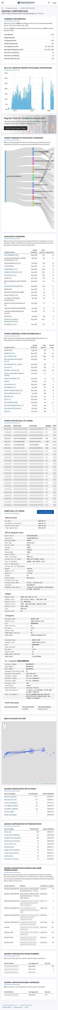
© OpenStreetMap (44, 783)
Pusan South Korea (10, 844)
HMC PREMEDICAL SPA (41, 151)
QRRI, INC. (7, 411)
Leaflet (37, 783)
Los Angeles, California (11, 806)
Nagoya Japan (8, 856)
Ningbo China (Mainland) (12, 850)
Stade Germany (9, 847)
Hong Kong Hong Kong (11, 853)
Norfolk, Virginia (9, 812)
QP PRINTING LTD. (10, 384)
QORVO (6, 381)
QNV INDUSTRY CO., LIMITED (13, 364)
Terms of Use (18, 1007)
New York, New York (10, 800)
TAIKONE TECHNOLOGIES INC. (13, 286)
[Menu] (3, 3)
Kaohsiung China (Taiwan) (12, 841)
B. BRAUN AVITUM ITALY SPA (43, 191)
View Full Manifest (45, 512)
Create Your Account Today (15, 128)
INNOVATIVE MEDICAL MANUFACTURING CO (11, 320)
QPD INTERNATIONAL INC (12, 393)
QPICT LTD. (7, 399)
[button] (4, 724)
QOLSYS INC (8, 367)
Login (54, 3)
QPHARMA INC (9, 396)
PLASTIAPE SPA (39, 177)
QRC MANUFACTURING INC (12, 408)
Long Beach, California (11, 809)
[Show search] (49, 3)
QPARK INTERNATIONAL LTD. (13, 390)
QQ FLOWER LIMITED (11, 402)
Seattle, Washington (10, 815)
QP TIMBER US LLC (10, 387)
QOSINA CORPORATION (13, 176)
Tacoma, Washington (10, 803)
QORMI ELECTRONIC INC (12, 378)
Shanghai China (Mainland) (12, 838)
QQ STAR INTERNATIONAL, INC (13, 405)
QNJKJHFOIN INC (9, 353)
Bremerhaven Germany (11, 859)
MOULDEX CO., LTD (40, 198)
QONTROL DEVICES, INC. (12, 370)
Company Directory (11, 8)
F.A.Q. (26, 1007)
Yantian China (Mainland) (12, 835)
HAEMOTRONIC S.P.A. (41, 185)
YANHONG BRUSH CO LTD (42, 169)
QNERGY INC (8, 350)
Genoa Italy (7, 832)
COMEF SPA (38, 204)
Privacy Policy (7, 1007)
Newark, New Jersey (10, 797)
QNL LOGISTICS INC (10, 356)
